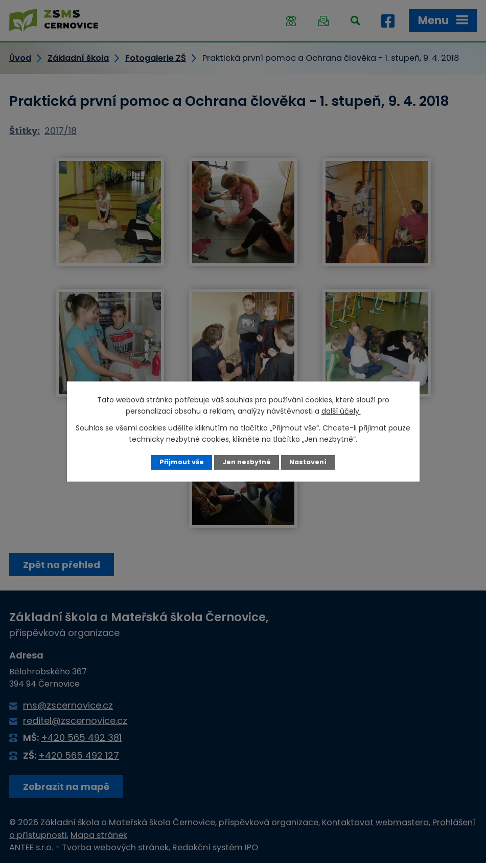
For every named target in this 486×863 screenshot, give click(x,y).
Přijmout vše (181, 462)
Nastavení (308, 462)
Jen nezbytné (246, 462)
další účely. (341, 411)
